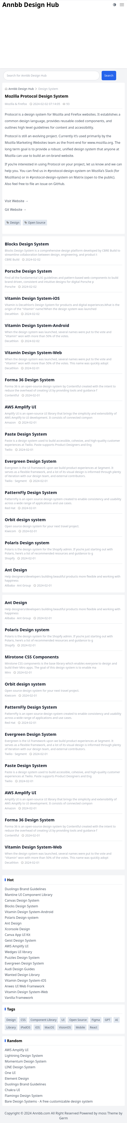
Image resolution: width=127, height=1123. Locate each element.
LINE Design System (20, 1067)
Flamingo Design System (24, 1095)
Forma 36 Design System (29, 380)
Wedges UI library (18, 952)
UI (62, 1020)
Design (12, 222)
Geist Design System (20, 940)
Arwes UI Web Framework (24, 986)
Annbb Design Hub (30, 4)
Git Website (15, 209)
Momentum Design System (25, 1061)
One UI (10, 1073)
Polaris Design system (27, 542)
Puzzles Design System (22, 957)
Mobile (80, 1027)
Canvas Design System (22, 900)
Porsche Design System (28, 271)
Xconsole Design (17, 929)
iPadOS (25, 1027)
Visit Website (16, 201)
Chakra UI (12, 1090)
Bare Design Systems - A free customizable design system (49, 1101)
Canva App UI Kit (17, 934)
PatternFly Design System (31, 492)
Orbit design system (25, 519)
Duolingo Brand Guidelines (25, 889)
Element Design (17, 1078)
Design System (48, 89)
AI (116, 1020)
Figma (96, 1020)
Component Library (43, 1020)
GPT (107, 1020)
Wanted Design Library (22, 974)
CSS (23, 1020)
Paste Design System (26, 434)
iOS (37, 1027)
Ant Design (16, 570)
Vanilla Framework (19, 997)
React (93, 1027)
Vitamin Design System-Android (37, 325)
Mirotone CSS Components (32, 657)
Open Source (34, 222)
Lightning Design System (24, 1055)
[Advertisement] (63, 39)
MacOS (49, 1027)
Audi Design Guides (20, 969)
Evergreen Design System (30, 461)
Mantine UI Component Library (28, 894)
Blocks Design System (27, 244)
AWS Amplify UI (20, 407)
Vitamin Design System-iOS (32, 298)
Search (108, 75)
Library (11, 1027)
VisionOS (65, 1027)
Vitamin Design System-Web (33, 352)
